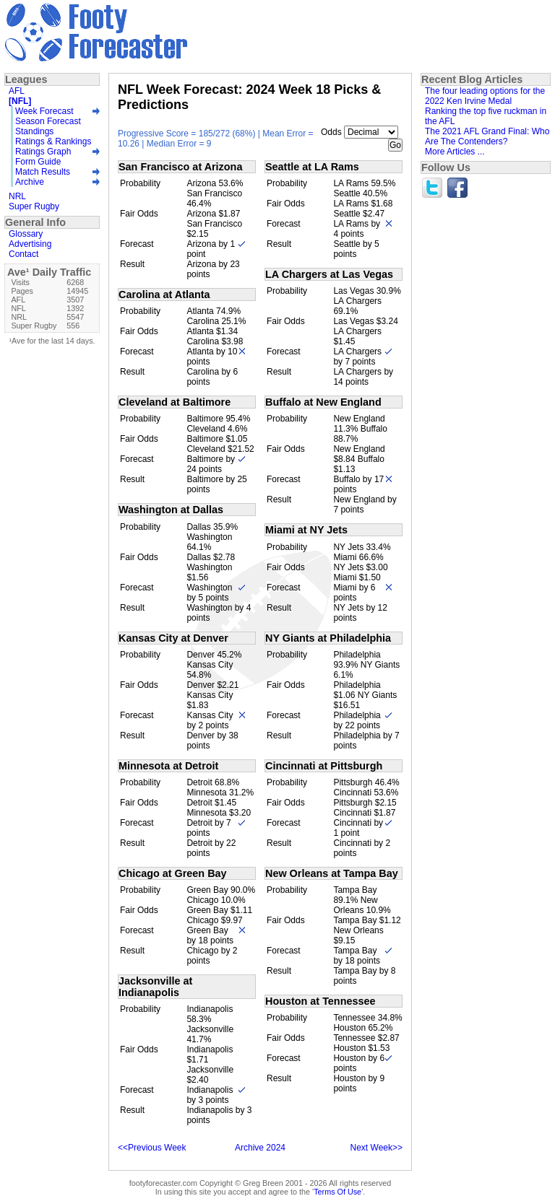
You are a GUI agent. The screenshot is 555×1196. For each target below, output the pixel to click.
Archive (29, 182)
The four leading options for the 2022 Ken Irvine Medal (485, 96)
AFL (17, 91)
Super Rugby (34, 206)
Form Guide (38, 162)
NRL (17, 196)
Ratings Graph (43, 152)
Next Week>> (376, 1148)
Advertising (30, 244)
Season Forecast (48, 121)
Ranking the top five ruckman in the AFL (485, 116)
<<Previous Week (152, 1148)
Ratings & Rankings (53, 141)
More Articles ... (455, 152)
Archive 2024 (260, 1148)
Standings (34, 131)
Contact (23, 254)
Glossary (26, 234)
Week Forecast (44, 111)
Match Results (42, 172)
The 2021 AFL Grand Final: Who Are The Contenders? (487, 136)
